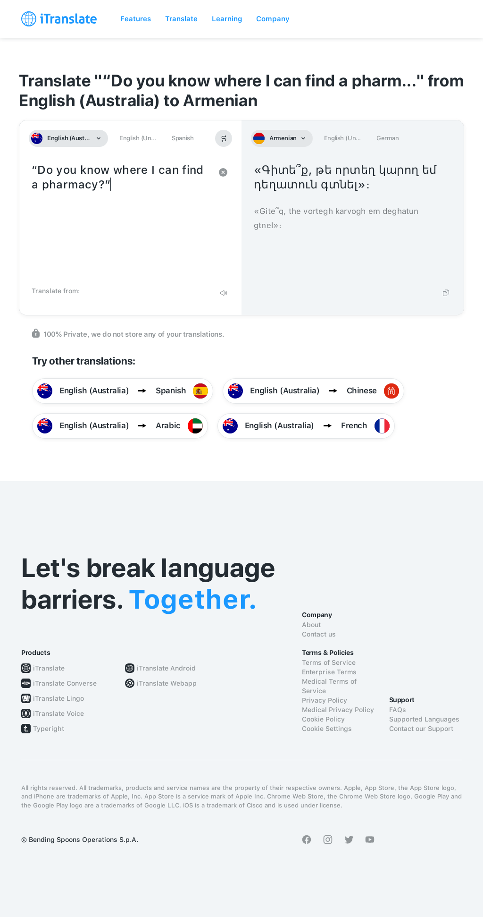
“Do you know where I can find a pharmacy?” (121, 222)
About (311, 624)
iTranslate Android (166, 668)
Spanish (182, 138)
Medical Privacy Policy (338, 709)
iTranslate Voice (58, 713)
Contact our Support (421, 728)
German (387, 138)
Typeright (48, 728)
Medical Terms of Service (329, 686)
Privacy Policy (324, 700)
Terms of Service (329, 662)
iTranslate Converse (65, 683)
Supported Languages (424, 719)
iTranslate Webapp (167, 683)
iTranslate (49, 668)
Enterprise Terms (329, 672)
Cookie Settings (327, 728)
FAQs (397, 709)
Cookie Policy (323, 719)
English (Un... (137, 138)
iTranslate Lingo (58, 698)
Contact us (319, 634)
